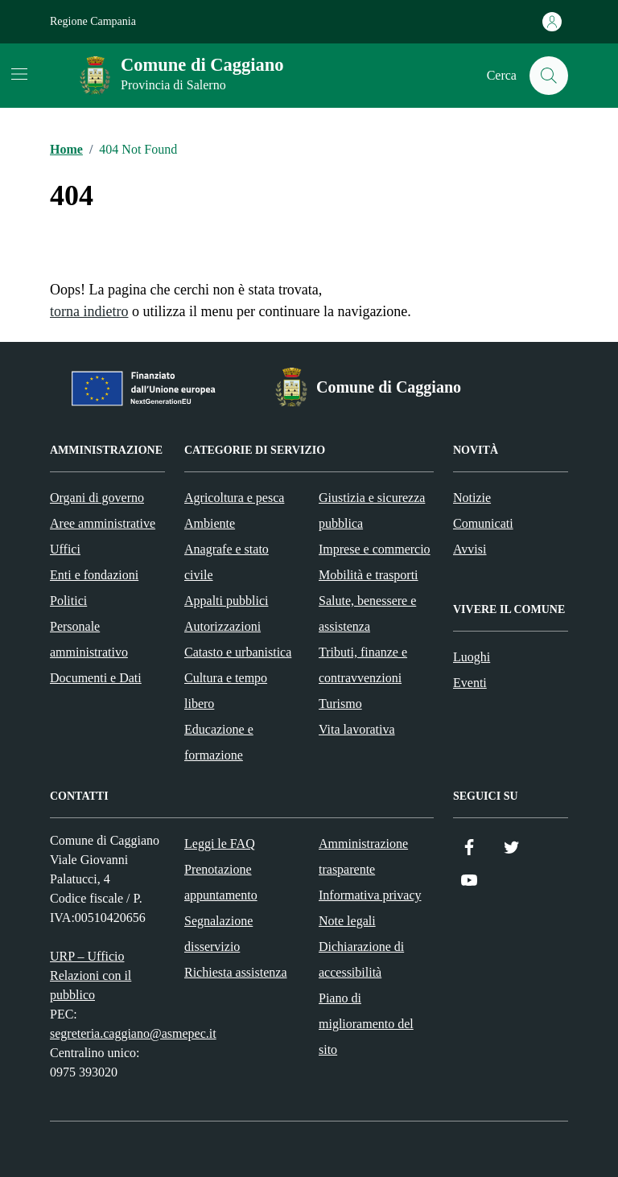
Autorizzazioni (222, 626)
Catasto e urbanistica (237, 652)
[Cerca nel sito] (548, 75)
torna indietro (89, 311)
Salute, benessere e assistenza (367, 613)
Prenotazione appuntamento (221, 882)
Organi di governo (97, 497)
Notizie (472, 497)
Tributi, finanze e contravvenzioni (363, 665)
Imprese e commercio (375, 549)
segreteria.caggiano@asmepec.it (133, 1033)
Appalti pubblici (226, 600)
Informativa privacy (370, 895)
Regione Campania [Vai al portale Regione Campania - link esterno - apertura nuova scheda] (93, 21)
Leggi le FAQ (219, 843)
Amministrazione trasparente (363, 856)
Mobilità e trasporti (368, 575)
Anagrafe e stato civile (226, 562)
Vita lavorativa (357, 729)
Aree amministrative (102, 523)
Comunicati (483, 523)
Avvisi (469, 549)
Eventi (470, 682)
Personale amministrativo (89, 639)
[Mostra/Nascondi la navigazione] (19, 74)
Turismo (340, 703)
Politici (68, 600)
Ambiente (209, 523)
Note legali (347, 921)
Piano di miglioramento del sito (366, 1023)
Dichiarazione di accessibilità (361, 959)
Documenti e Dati (96, 678)
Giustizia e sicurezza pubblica (372, 510)
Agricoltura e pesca (234, 497)
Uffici (65, 549)
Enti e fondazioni (94, 575)
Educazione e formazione (218, 742)
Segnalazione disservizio (218, 933)
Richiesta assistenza (235, 972)
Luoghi (471, 657)
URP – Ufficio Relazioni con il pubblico (90, 975)
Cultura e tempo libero (225, 690)
